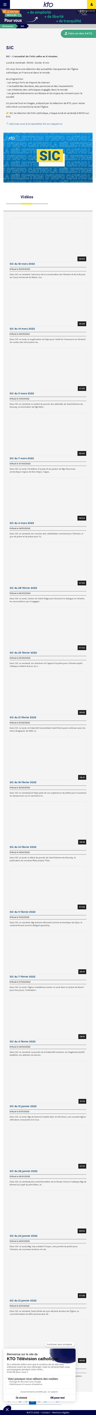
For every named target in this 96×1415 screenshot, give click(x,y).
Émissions (7, 26)
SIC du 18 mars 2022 (22, 263)
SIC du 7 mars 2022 (22, 458)
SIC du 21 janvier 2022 (23, 1300)
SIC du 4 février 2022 (23, 1041)
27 (57, 1401)
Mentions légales (60, 1412)
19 (26, 1401)
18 (20, 1401)
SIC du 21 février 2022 (23, 717)
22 (45, 1401)
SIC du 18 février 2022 (23, 782)
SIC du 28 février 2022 (23, 587)
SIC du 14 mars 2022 (22, 328)
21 (39, 1401)
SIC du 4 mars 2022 (22, 523)
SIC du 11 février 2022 (23, 911)
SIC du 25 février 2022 (23, 652)
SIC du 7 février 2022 (22, 976)
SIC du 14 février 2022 (23, 847)
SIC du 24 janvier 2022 (23, 1235)
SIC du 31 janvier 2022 (23, 1106)
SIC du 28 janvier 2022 (23, 1171)
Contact (46, 1412)
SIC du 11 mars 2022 (22, 393)
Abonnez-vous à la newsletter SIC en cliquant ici (36, 123)
